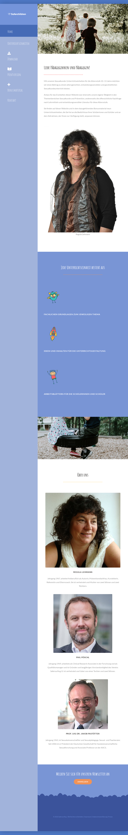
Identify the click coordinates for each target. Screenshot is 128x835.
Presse (110, 817)
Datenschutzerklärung (99, 817)
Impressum (88, 817)
